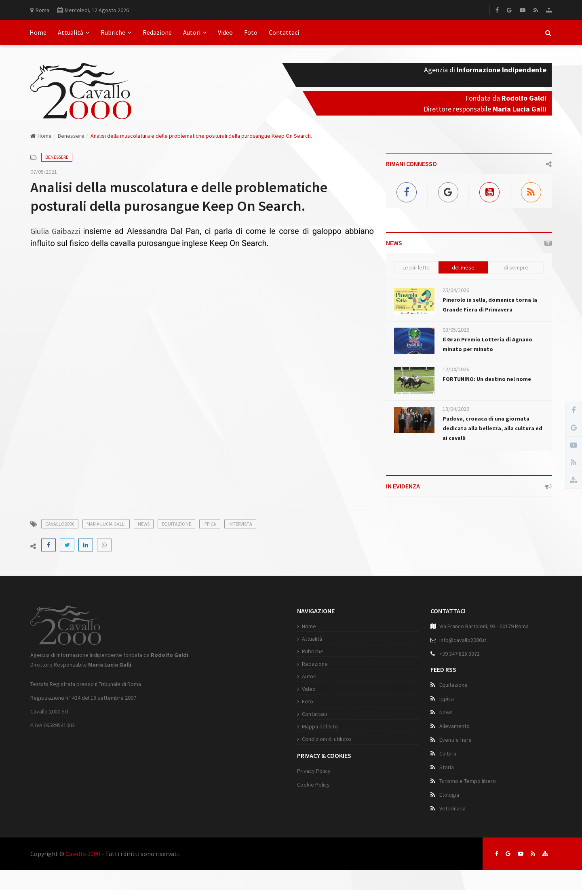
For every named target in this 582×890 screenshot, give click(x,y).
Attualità (73, 32)
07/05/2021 (43, 171)
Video (225, 32)
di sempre (516, 267)
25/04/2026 (456, 290)
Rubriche (116, 32)
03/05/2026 (456, 329)
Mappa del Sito (320, 726)
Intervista (240, 524)
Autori (195, 32)
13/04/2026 (456, 408)
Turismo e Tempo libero (467, 781)
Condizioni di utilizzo (326, 739)
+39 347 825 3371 (459, 653)
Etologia (449, 794)
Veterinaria (452, 808)
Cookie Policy (313, 784)
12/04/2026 (456, 369)
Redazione (157, 32)
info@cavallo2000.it (462, 640)
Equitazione (176, 524)
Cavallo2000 (59, 524)
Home (38, 32)
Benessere (71, 135)
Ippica (209, 524)
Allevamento (454, 726)
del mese (463, 267)
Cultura (447, 753)
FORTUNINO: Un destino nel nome (487, 379)
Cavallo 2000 (82, 854)
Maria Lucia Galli (106, 524)
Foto (250, 32)
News (144, 524)
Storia (446, 767)
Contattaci (284, 32)
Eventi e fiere (455, 739)
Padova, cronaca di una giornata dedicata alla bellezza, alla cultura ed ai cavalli (492, 428)
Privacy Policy (314, 770)
